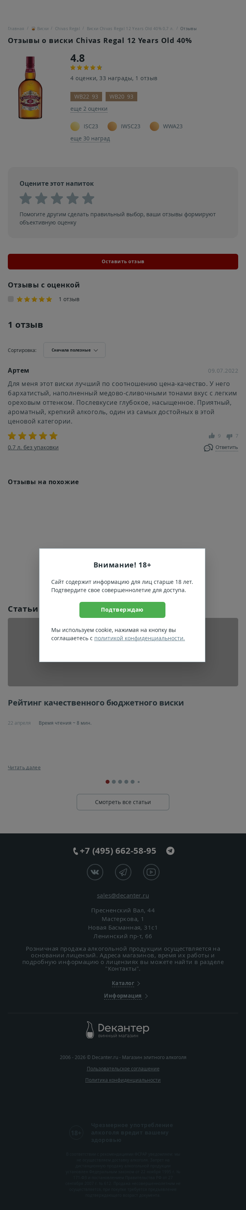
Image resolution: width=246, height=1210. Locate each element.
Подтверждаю (122, 609)
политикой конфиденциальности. (139, 638)
